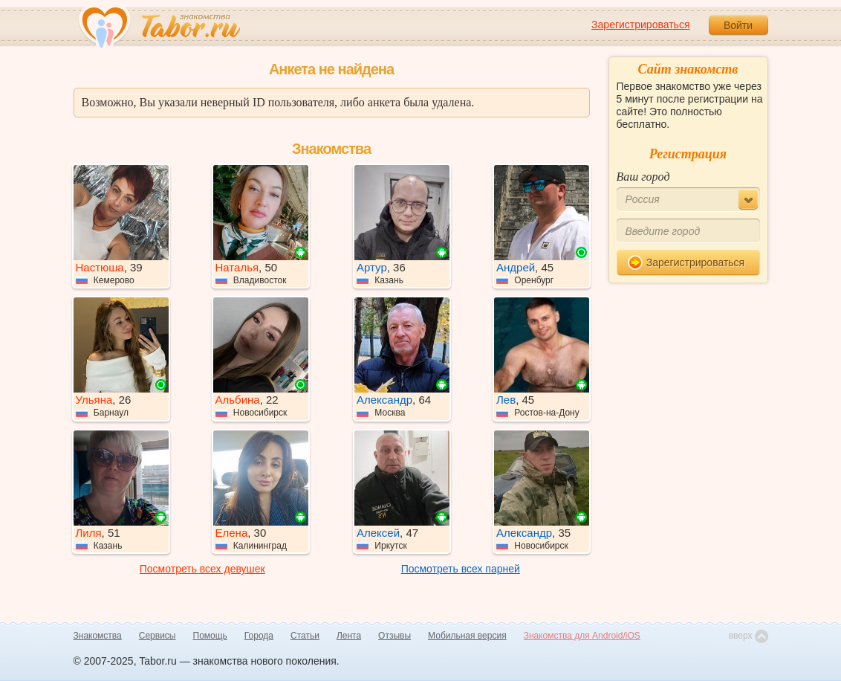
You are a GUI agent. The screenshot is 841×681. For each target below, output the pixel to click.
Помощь (210, 635)
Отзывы (394, 635)
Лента (349, 635)
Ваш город (643, 176)
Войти (738, 25)
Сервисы (157, 635)
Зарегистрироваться (640, 24)
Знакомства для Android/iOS (582, 635)
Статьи (304, 635)
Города (258, 635)
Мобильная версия (467, 635)
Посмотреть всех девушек (202, 569)
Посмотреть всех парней (460, 569)
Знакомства (98, 635)
